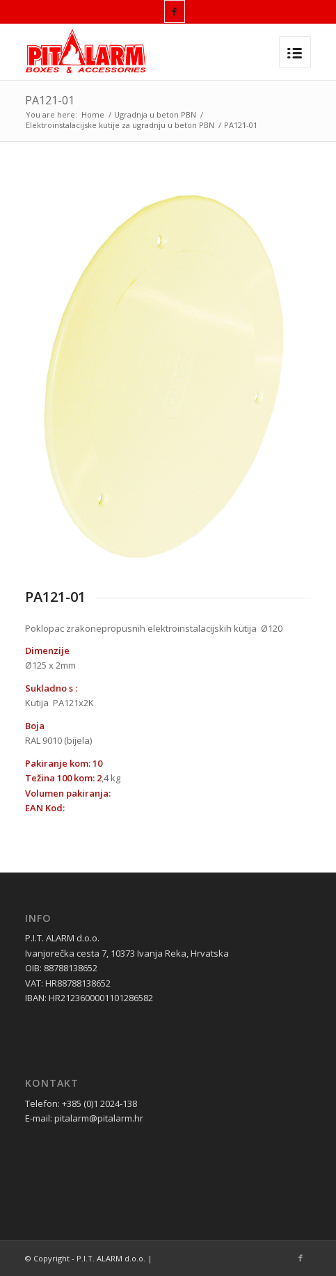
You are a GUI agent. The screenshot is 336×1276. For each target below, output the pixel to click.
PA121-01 (49, 100)
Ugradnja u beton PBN (155, 114)
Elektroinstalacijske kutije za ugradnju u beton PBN (120, 125)
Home (92, 114)
